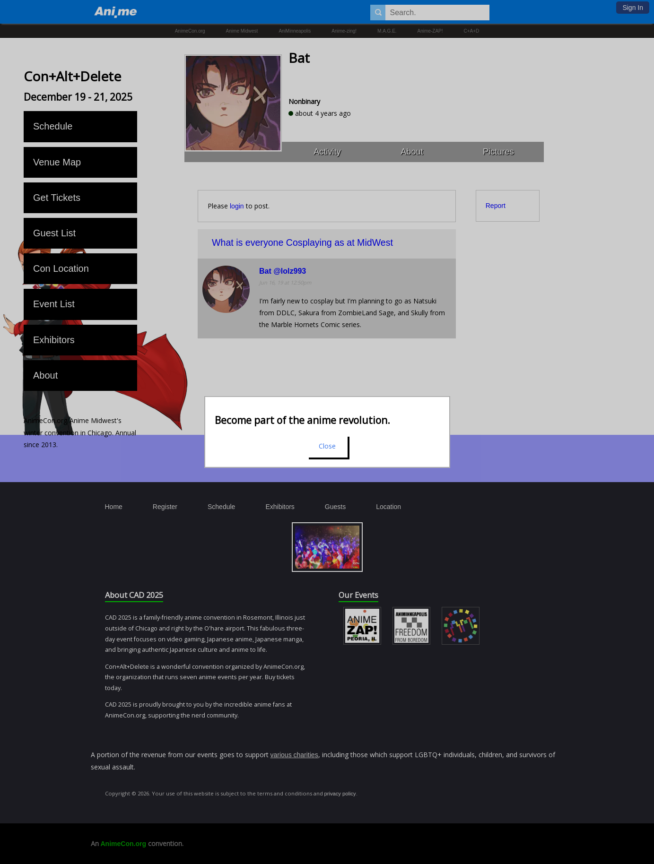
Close (327, 445)
